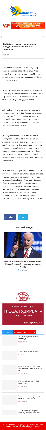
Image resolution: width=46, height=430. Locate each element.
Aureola (37, 427)
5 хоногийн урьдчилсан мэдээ (28, 351)
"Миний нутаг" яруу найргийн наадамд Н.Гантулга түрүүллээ (29, 412)
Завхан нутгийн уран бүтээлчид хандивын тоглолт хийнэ (29, 397)
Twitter (22, 218)
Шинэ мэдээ (7, 332)
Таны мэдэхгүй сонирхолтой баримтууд (28, 338)
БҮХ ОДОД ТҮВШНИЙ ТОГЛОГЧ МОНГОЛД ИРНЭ (29, 382)
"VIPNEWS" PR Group (18, 427)
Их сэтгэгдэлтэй (29, 332)
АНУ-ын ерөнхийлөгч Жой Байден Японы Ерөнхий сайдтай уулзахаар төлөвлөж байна (23, 264)
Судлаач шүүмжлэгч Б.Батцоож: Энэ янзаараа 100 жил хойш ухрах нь (30, 368)
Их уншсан (18, 332)
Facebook (9, 218)
